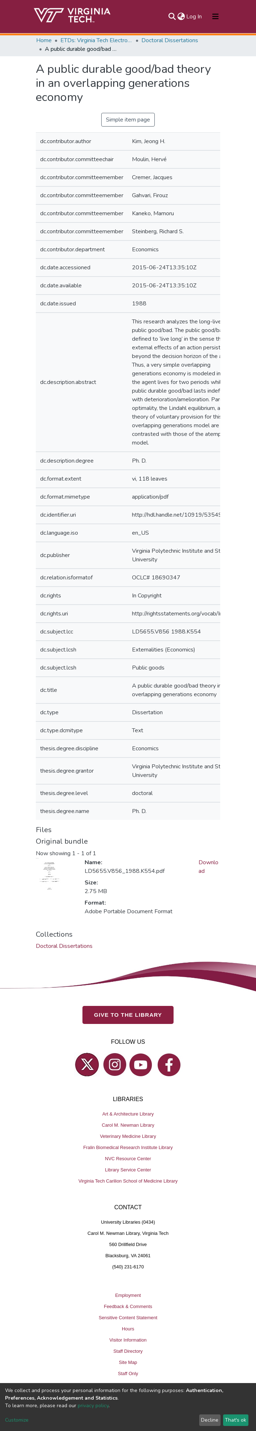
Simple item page (128, 120)
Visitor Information (128, 1340)
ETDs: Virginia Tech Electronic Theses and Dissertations (96, 40)
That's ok (235, 1420)
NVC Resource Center (128, 1158)
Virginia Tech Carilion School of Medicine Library (128, 1181)
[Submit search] (171, 16)
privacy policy (93, 1405)
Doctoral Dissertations (169, 40)
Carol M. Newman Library (128, 1125)
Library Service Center (128, 1169)
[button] (180, 16)
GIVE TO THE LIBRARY (128, 1015)
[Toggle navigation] (215, 16)
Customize (17, 1420)
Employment (128, 1295)
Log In (194, 17)
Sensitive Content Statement (128, 1317)
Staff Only (128, 1373)
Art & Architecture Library (128, 1114)
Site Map (128, 1362)
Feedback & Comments (128, 1306)
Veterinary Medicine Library (128, 1136)
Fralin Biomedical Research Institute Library (128, 1147)
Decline (209, 1420)
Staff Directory (128, 1351)
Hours (128, 1328)
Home (44, 40)
